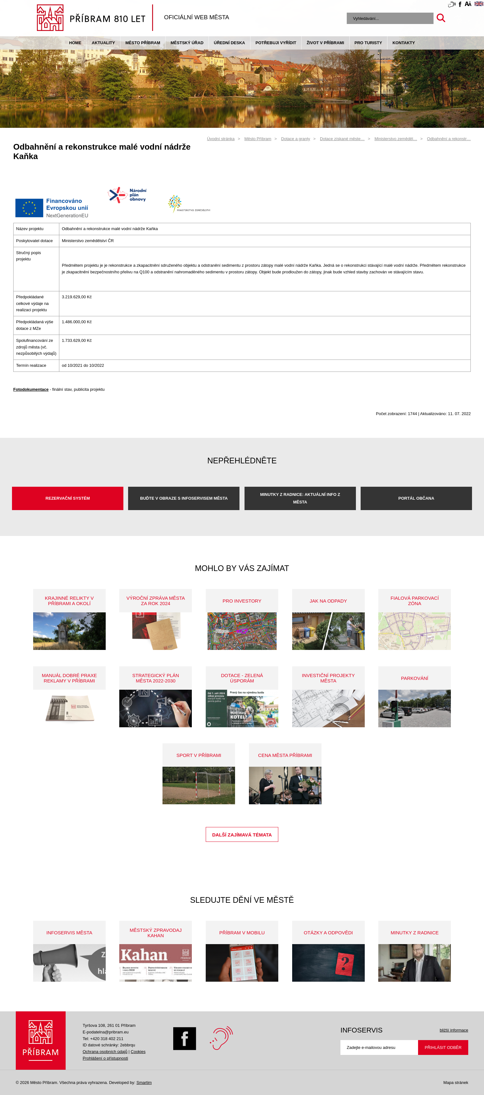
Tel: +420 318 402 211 (103, 1038)
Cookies (138, 1051)
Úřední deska (229, 42)
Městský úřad (187, 42)
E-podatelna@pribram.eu (105, 1032)
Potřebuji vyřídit (276, 42)
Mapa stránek (455, 1082)
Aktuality (103, 42)
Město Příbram (143, 42)
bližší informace (454, 1030)
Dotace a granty (295, 138)
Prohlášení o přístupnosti (105, 1058)
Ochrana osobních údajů (105, 1051)
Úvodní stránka (220, 138)
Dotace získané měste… (342, 138)
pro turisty (368, 42)
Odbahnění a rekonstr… (449, 138)
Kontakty (404, 42)
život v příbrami (325, 42)
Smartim (143, 1082)
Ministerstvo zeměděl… (396, 138)
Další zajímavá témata (242, 834)
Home (75, 42)
